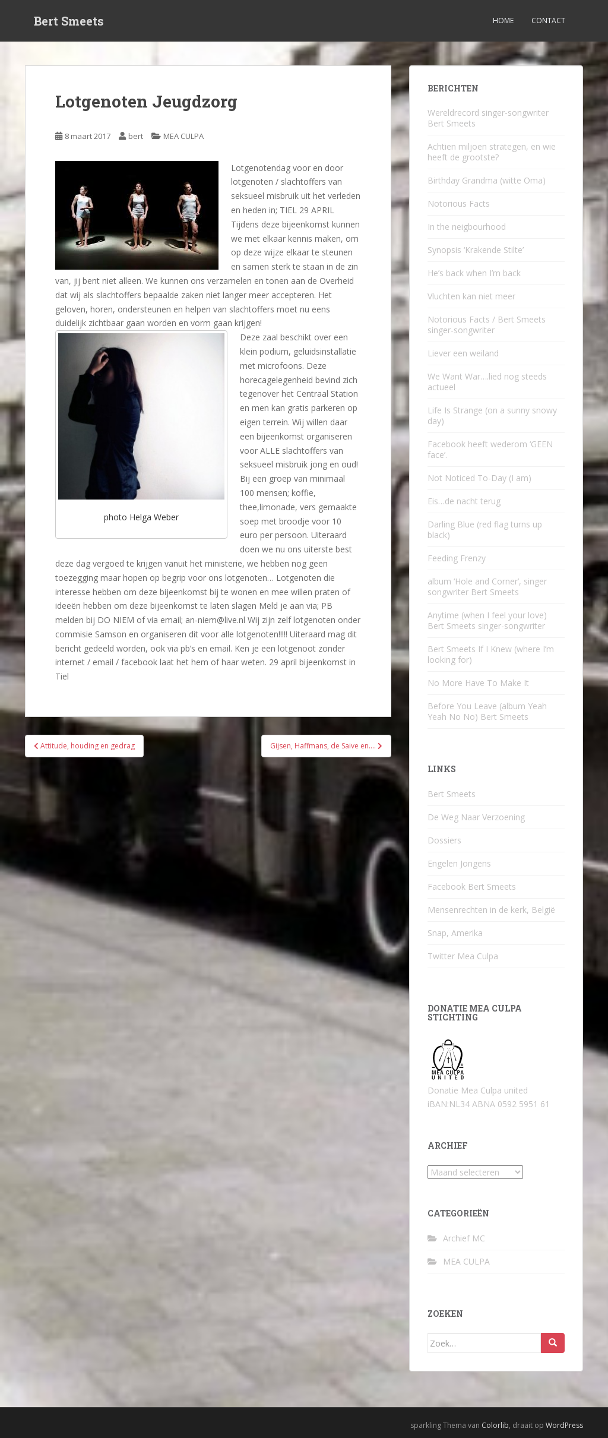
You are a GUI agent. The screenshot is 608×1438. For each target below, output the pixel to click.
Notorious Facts (459, 203)
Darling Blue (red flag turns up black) (485, 530)
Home (503, 20)
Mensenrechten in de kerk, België (491, 909)
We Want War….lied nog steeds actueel (487, 382)
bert (135, 136)
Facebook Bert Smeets (472, 886)
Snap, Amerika (455, 932)
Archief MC (464, 1238)
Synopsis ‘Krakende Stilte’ (476, 249)
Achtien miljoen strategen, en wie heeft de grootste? (492, 152)
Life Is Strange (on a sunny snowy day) (492, 415)
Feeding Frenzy (457, 558)
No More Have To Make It (478, 682)
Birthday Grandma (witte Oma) (487, 180)
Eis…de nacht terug (464, 501)
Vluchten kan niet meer (471, 296)
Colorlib (495, 1425)
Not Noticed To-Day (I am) (479, 477)
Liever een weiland (463, 353)
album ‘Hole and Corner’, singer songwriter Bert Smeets (487, 587)
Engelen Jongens (459, 863)
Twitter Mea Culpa (463, 956)
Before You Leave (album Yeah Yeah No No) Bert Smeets (487, 711)
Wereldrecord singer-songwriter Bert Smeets (488, 118)
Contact (548, 20)
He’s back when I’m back (474, 273)
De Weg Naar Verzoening (476, 817)
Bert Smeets (69, 21)
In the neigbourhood (467, 226)
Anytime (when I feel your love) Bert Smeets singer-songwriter (487, 620)
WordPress (564, 1425)
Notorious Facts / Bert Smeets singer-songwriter (487, 325)
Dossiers (444, 840)
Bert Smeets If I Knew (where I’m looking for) (491, 654)
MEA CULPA (183, 136)
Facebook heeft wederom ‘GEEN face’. (490, 449)
